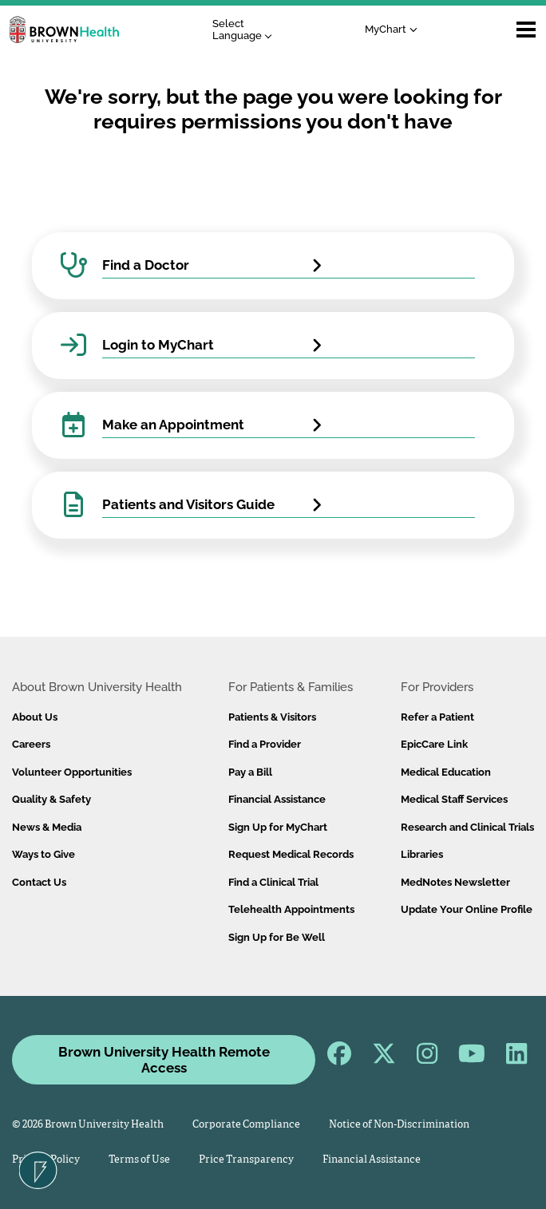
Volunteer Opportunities (72, 772)
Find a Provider (264, 744)
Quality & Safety (51, 799)
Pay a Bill (250, 772)
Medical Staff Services (454, 799)
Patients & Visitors (272, 717)
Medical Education (446, 772)
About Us (34, 717)
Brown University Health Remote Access (164, 1060)
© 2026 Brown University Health (88, 1125)
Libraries (422, 854)
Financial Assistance (277, 799)
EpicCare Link (434, 744)
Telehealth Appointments (291, 909)
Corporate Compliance (246, 1125)
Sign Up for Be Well (276, 937)
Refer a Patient (437, 717)
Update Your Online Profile (466, 909)
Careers (31, 744)
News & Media (46, 827)
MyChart (368, 29)
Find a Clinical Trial (273, 882)
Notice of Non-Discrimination (399, 1125)
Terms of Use (139, 1160)
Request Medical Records (291, 854)
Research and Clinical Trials (467, 827)
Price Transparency (246, 1160)
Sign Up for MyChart (277, 827)
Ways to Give (43, 854)
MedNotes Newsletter (455, 882)
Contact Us (39, 882)
